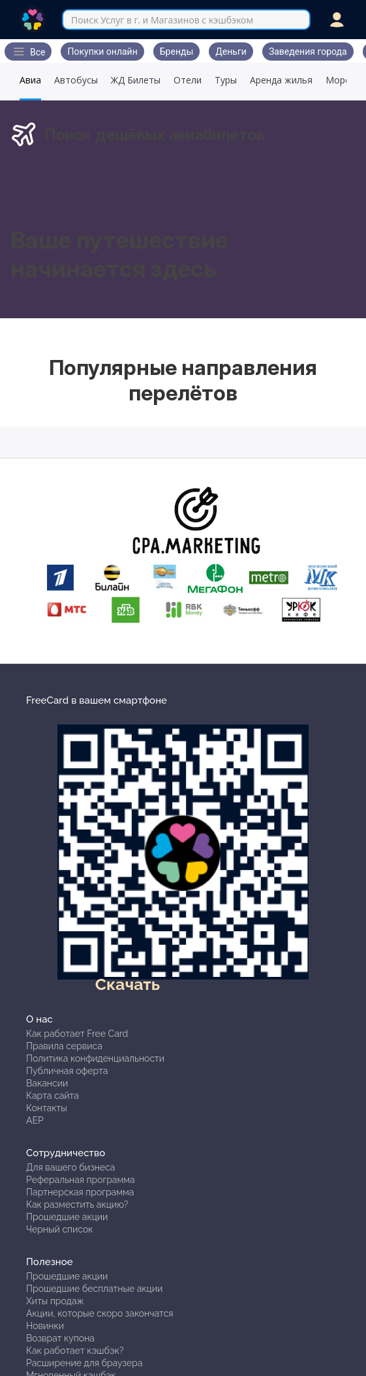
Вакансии (47, 1083)
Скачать (127, 984)
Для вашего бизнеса (70, 1167)
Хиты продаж (55, 1301)
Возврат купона (60, 1338)
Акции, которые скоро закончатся (100, 1313)
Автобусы (76, 80)
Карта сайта (52, 1095)
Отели (188, 80)
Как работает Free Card (77, 1033)
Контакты (46, 1108)
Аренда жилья (281, 80)
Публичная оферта (67, 1071)
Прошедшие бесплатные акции (94, 1288)
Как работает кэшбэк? (75, 1350)
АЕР (35, 1120)
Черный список (59, 1229)
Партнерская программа (80, 1192)
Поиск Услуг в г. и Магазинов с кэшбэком (162, 20)
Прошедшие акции (67, 1217)
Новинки (45, 1326)
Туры (226, 80)
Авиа (30, 80)
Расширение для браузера (84, 1363)
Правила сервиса (64, 1046)
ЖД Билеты (135, 80)
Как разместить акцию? (77, 1204)
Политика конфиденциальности (95, 1058)
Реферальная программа (80, 1179)
